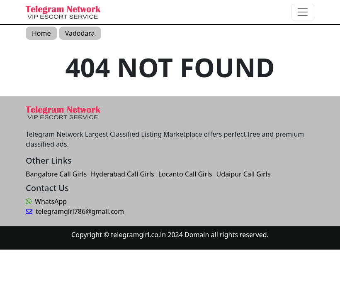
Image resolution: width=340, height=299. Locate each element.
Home (41, 33)
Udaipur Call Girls (243, 174)
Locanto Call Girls (185, 174)
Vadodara (80, 33)
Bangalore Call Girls (56, 174)
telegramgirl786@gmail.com (75, 211)
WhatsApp (46, 201)
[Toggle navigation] (302, 12)
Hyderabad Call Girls (122, 174)
